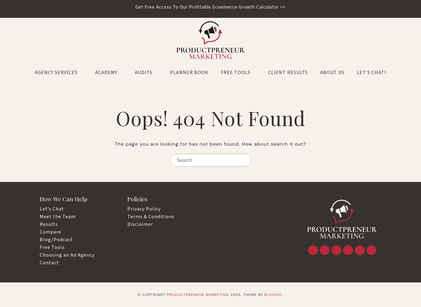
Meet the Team (58, 216)
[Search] (245, 160)
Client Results (288, 72)
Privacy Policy (144, 209)
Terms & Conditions (150, 216)
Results (49, 224)
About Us (332, 72)
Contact (49, 262)
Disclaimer (140, 224)
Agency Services (59, 72)
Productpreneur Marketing (198, 295)
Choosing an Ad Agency (67, 255)
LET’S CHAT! (371, 72)
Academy (108, 72)
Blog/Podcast (56, 239)
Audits (146, 72)
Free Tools (238, 72)
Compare (50, 232)
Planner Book (189, 72)
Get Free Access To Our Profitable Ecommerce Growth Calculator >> (210, 7)
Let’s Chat (52, 209)
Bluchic (273, 295)
